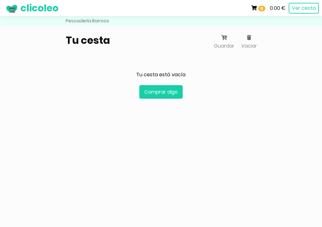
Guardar (224, 42)
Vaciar (249, 42)
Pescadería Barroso (87, 21)
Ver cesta (304, 8)
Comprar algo (161, 92)
